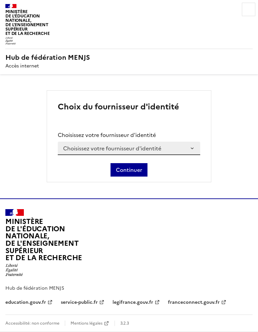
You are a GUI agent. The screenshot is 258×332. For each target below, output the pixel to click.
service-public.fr (79, 302)
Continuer (129, 170)
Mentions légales (86, 323)
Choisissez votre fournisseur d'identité (107, 135)
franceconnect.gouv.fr (194, 302)
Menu (248, 9)
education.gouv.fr (25, 302)
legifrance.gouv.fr (133, 302)
